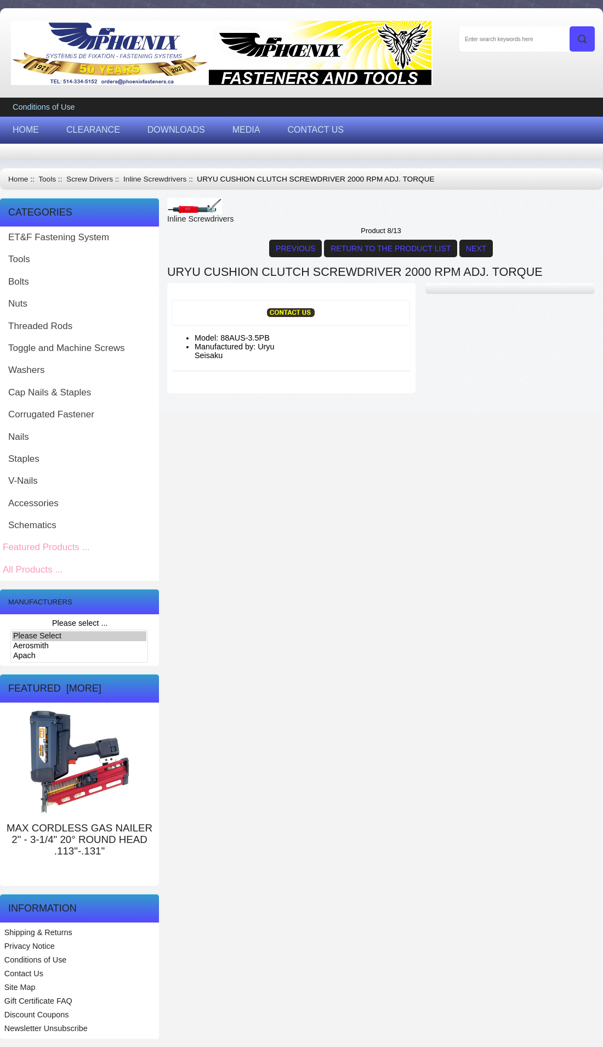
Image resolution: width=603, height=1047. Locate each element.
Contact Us (23, 973)
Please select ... (80, 623)
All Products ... (33, 569)
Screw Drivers (89, 179)
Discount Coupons (36, 1014)
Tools (47, 179)
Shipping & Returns (38, 932)
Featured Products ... (46, 547)
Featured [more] (54, 688)
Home (18, 179)
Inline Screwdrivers (154, 179)
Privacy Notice (29, 946)
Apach (79, 656)
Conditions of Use (44, 107)
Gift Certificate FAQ (38, 1001)
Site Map (20, 987)
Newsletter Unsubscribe (46, 1028)
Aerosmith (79, 646)
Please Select (79, 636)
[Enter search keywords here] (527, 39)
